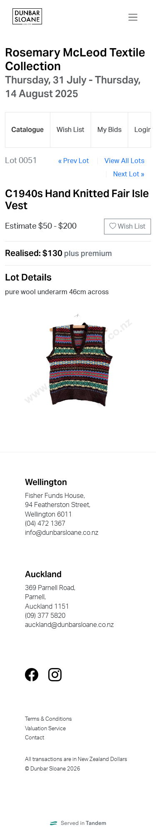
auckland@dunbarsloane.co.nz (69, 625)
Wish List (127, 226)
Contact (34, 737)
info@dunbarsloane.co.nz (61, 532)
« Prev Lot (73, 161)
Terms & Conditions (48, 719)
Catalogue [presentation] (27, 129)
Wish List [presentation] (70, 130)
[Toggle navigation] (133, 17)
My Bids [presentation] (109, 130)
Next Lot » (128, 174)
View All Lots (124, 161)
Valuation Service (45, 728)
